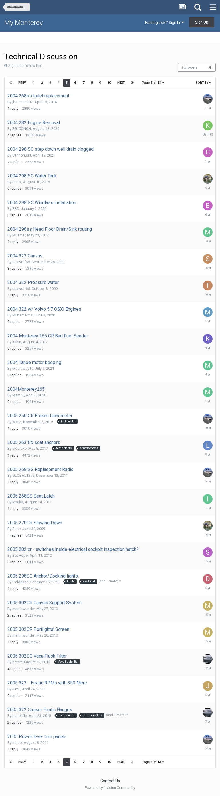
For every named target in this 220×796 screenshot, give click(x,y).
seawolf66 (21, 262)
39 (210, 67)
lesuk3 (17, 502)
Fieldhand (20, 582)
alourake (19, 448)
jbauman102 (22, 102)
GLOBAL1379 (23, 475)
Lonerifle (19, 715)
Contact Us (110, 781)
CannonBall (21, 155)
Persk (16, 182)
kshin (16, 342)
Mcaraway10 (22, 368)
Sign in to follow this (25, 65)
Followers (189, 67)
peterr (17, 662)
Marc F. (18, 395)
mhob (17, 742)
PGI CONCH (21, 128)
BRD (15, 208)
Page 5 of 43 (153, 83)
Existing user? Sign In (164, 22)
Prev (22, 82)
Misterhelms (22, 315)
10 (109, 83)
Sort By (203, 82)
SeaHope (20, 555)
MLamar (18, 235)
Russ (16, 529)
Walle (16, 422)
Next (121, 82)
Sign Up (201, 22)
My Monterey (23, 23)
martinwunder (23, 609)
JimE (16, 689)
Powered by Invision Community (110, 788)
